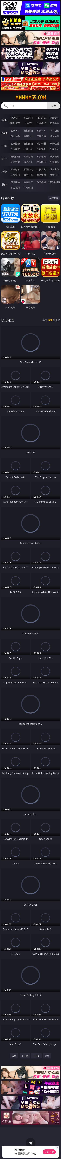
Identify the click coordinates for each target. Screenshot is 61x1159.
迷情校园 (15, 174)
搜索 (53, 105)
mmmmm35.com (30, 97)
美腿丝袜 (15, 161)
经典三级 (28, 149)
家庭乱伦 (28, 169)
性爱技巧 (54, 174)
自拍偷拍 (28, 130)
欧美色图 (41, 156)
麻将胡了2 (15, 123)
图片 (4, 159)
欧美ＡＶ (41, 130)
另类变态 (54, 149)
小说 (4, 171)
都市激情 (15, 169)
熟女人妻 (15, 136)
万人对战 (41, 117)
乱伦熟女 (41, 149)
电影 (4, 146)
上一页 (24, 1055)
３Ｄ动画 (54, 130)
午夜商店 (28, 182)
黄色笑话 (41, 174)
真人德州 (28, 117)
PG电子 (15, 117)
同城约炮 (15, 182)
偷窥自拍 (15, 156)
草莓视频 (41, 182)
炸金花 (28, 123)
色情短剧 (28, 187)
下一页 (36, 1055)
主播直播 (41, 136)
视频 (4, 133)
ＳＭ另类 (54, 136)
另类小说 (28, 174)
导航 (4, 184)
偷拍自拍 (28, 143)
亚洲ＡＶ (15, 130)
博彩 (4, 120)
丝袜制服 (28, 136)
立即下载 (49, 1151)
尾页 (47, 1055)
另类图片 (54, 161)
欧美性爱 (54, 143)
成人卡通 (41, 143)
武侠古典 (54, 169)
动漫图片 (54, 156)
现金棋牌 (41, 123)
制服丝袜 (15, 149)
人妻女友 (41, 169)
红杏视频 (15, 187)
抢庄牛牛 (54, 123)
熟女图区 (41, 161)
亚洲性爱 (15, 143)
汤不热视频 (54, 182)
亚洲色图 (28, 156)
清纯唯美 (28, 161)
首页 (14, 1055)
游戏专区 (54, 117)
